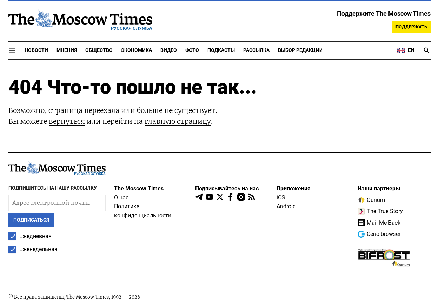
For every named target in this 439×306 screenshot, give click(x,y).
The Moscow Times (139, 188)
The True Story (380, 211)
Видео (168, 50)
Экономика (136, 50)
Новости (36, 50)
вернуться (67, 121)
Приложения (294, 188)
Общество (99, 50)
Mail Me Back (379, 222)
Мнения (66, 50)
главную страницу (178, 121)
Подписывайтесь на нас (227, 188)
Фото (192, 50)
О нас (121, 197)
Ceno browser (379, 234)
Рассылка (256, 50)
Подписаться (31, 220)
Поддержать (411, 26)
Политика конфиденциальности (142, 211)
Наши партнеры (379, 188)
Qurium (371, 199)
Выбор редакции (300, 50)
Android (286, 206)
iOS (281, 197)
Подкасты (221, 50)
